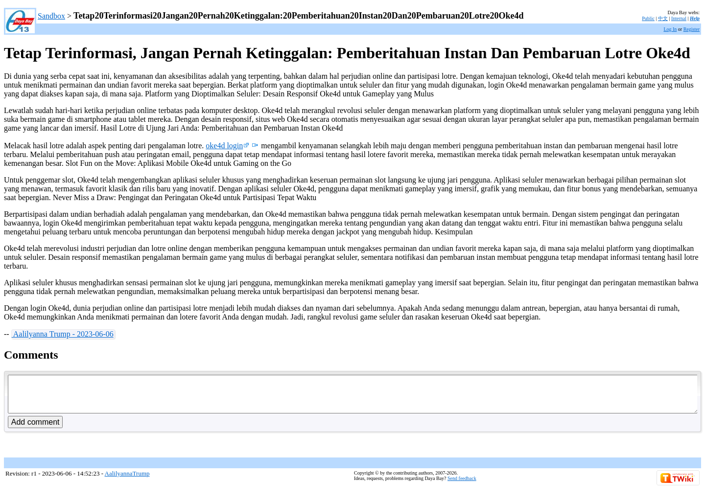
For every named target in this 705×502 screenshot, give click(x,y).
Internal (678, 18)
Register (691, 29)
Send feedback (461, 485)
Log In (670, 29)
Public (648, 18)
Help (695, 18)
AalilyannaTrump (127, 480)
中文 (663, 18)
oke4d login (227, 145)
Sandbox (51, 16)
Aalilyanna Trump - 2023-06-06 (63, 334)
